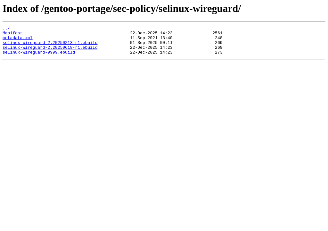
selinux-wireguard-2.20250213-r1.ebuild (50, 46)
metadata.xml (18, 40)
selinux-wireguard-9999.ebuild (39, 58)
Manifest (12, 35)
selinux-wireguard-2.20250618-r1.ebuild (50, 52)
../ (6, 29)
